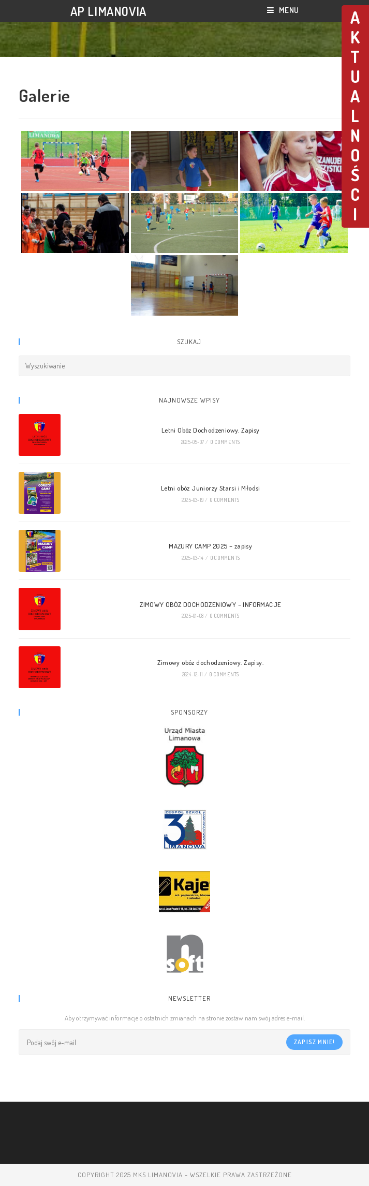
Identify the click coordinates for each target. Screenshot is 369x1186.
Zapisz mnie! (314, 1042)
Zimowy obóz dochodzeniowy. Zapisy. (210, 662)
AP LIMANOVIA (108, 11)
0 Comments (225, 442)
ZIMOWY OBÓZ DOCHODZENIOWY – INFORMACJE (210, 604)
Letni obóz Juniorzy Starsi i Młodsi (210, 488)
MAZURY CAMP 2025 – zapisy (210, 546)
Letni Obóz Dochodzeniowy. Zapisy (210, 430)
